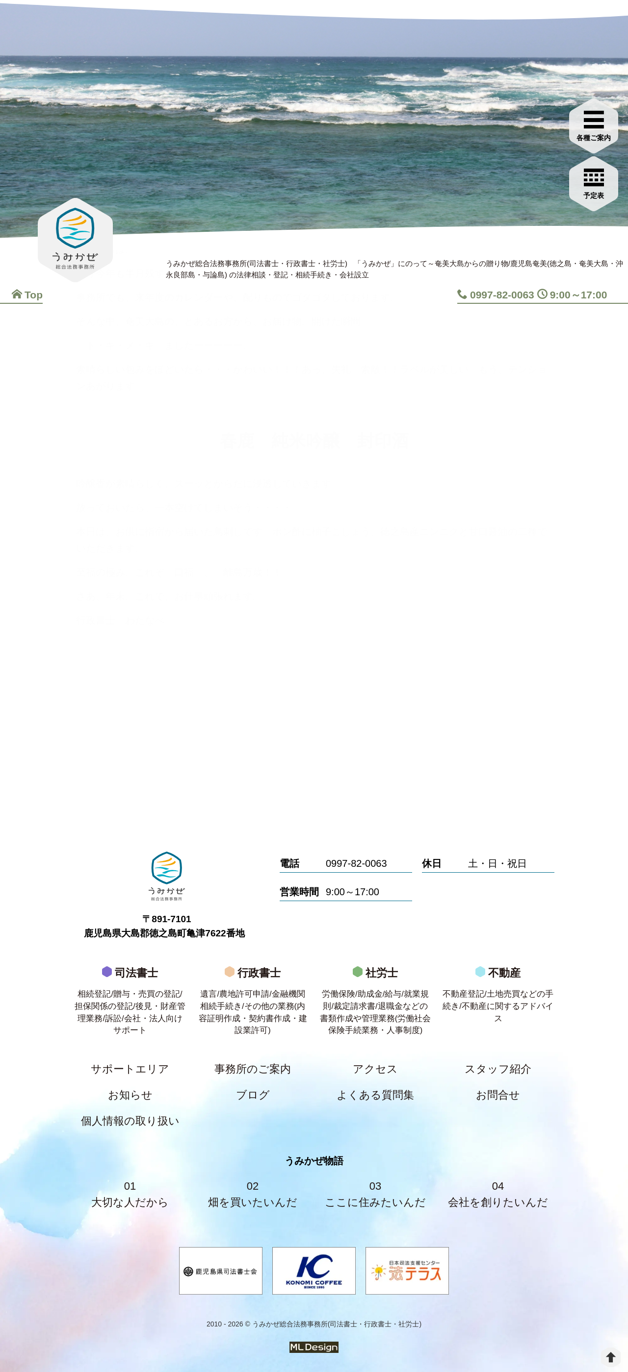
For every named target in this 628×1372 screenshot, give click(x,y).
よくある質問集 (375, 1095)
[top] (611, 1357)
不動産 (498, 997)
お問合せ (498, 1095)
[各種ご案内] (593, 124)
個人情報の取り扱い (130, 1121)
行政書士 (252, 1003)
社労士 (375, 1003)
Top (27, 294)
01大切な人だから (130, 1194)
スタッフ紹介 (498, 1069)
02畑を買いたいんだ (252, 1194)
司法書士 (130, 1003)
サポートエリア (130, 1069)
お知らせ (130, 1095)
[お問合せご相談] (593, 182)
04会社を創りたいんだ (498, 1194)
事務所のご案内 (252, 1069)
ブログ (253, 1095)
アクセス (375, 1069)
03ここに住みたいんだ (375, 1194)
